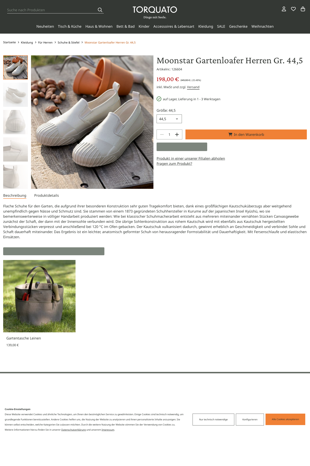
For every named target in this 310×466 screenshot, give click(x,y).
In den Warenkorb (246, 134)
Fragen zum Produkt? (174, 163)
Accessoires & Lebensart (173, 26)
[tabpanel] (155, 221)
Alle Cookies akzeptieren (285, 419)
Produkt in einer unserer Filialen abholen (191, 158)
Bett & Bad (125, 26)
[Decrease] (162, 134)
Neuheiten (45, 26)
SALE (221, 26)
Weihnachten (262, 26)
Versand (193, 87)
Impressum (108, 429)
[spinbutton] (169, 134)
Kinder (144, 26)
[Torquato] (155, 12)
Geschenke (238, 26)
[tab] (14, 196)
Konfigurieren (249, 419)
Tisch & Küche (69, 26)
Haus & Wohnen (98, 26)
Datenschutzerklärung (73, 429)
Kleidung (205, 26)
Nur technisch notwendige (213, 419)
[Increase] (177, 134)
